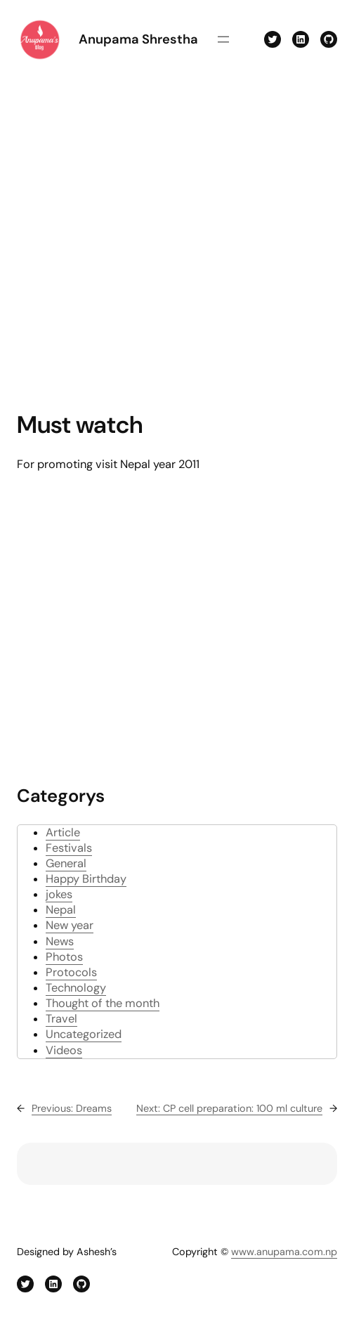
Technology (76, 987)
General (66, 863)
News (60, 941)
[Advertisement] (140, 236)
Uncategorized (84, 1034)
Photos (64, 956)
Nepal (61, 909)
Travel (61, 1018)
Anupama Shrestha (138, 39)
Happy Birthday (86, 878)
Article (63, 832)
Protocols (71, 972)
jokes (59, 894)
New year (69, 925)
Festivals (69, 848)
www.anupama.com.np (284, 1251)
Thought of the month (102, 1003)
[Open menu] (223, 39)
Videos (64, 1050)
